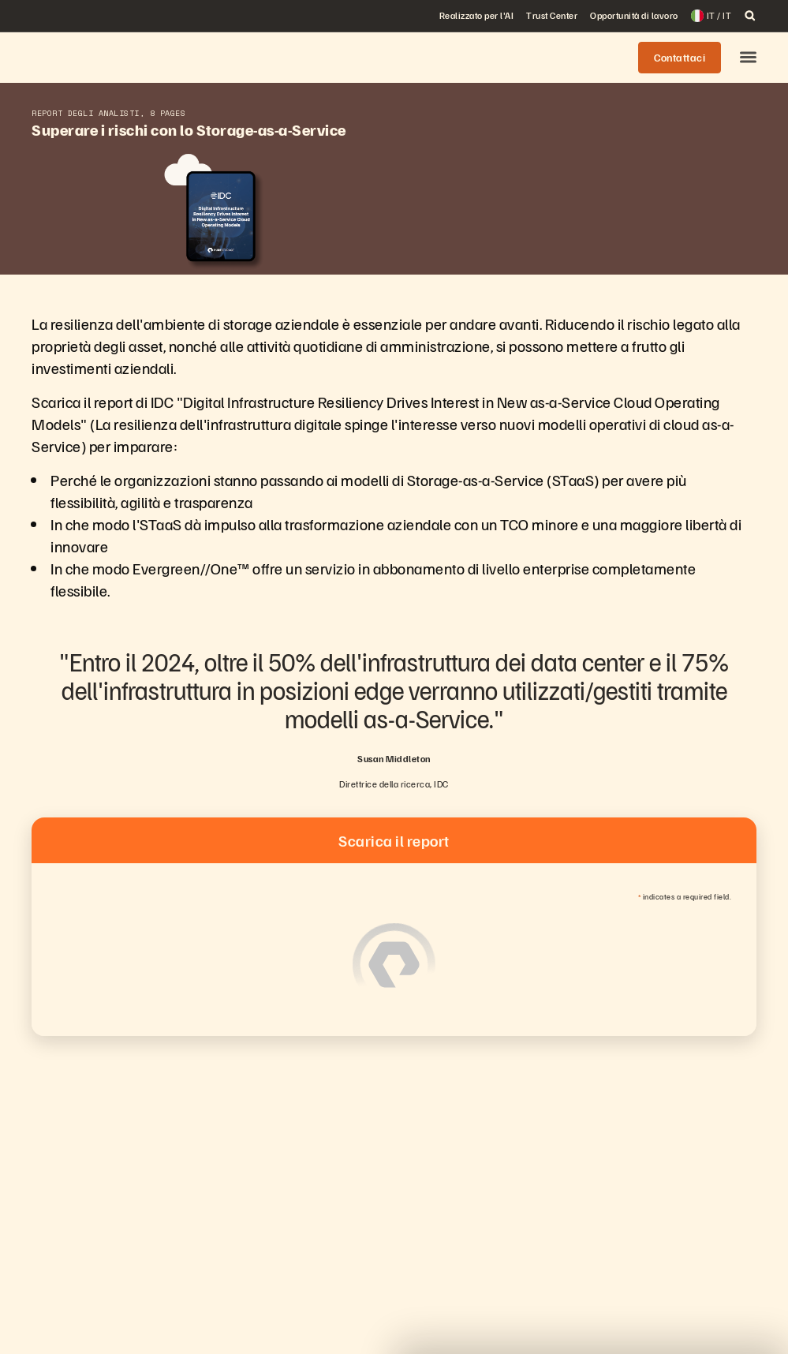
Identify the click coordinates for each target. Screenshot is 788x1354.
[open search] (750, 15)
